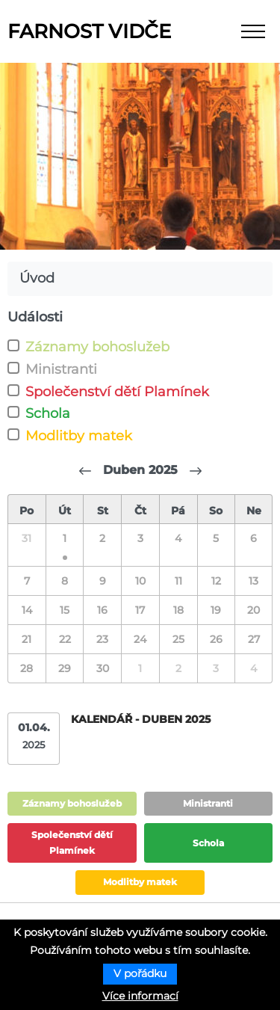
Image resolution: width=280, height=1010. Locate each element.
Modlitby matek (78, 436)
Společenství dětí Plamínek (117, 392)
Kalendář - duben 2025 (141, 719)
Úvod (37, 278)
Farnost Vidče (89, 31)
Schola (47, 413)
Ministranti (61, 369)
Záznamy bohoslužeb (97, 347)
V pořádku (140, 973)
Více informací (140, 996)
